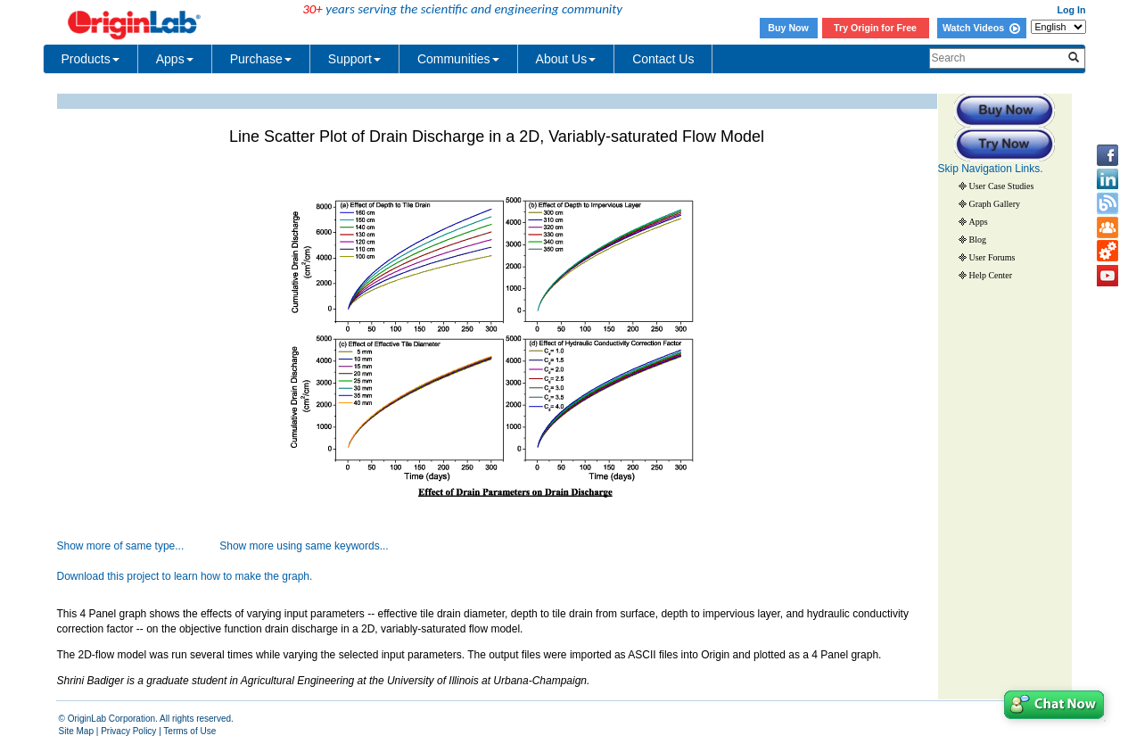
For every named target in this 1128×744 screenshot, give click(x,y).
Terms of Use (189, 731)
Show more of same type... (121, 546)
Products (90, 59)
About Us (566, 59)
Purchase (261, 59)
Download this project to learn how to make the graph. (185, 576)
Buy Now (788, 27)
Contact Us (663, 59)
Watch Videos (981, 27)
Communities (458, 59)
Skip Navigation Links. (990, 168)
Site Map (76, 731)
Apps (174, 59)
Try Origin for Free (875, 27)
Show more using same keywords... (303, 546)
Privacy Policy (128, 731)
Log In (1072, 9)
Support (354, 59)
